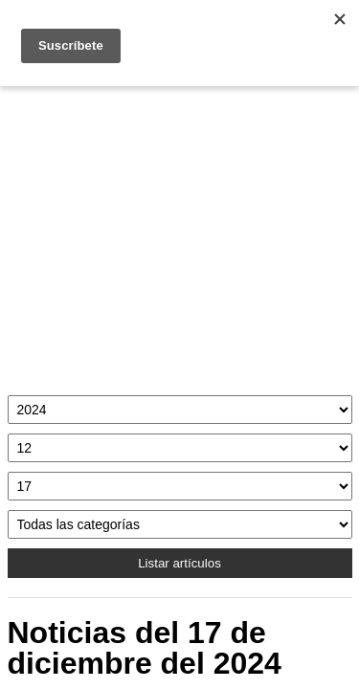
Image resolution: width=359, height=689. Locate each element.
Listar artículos (179, 563)
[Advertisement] (180, 236)
